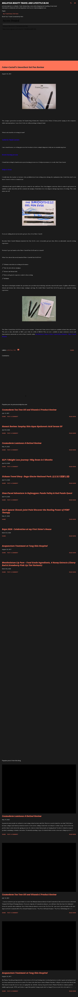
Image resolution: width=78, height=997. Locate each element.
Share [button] (72, 350)
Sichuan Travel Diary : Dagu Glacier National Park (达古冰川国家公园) (35, 476)
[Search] (71, 3)
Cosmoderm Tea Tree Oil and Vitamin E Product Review (29, 409)
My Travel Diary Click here (10, 14)
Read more (72, 416)
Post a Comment (12, 416)
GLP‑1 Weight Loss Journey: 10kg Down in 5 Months (27, 459)
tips (14, 350)
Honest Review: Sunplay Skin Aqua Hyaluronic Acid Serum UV (32, 426)
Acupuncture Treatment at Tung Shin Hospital (25, 545)
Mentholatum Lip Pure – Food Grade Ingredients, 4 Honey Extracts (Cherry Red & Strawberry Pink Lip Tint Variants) (38, 564)
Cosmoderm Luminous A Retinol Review (21, 443)
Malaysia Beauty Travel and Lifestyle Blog (25, 3)
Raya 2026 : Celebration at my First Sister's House (26, 529)
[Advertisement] (27, 49)
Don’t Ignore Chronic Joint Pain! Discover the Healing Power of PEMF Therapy (36, 511)
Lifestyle (10, 350)
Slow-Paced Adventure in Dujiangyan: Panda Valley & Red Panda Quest (37, 493)
